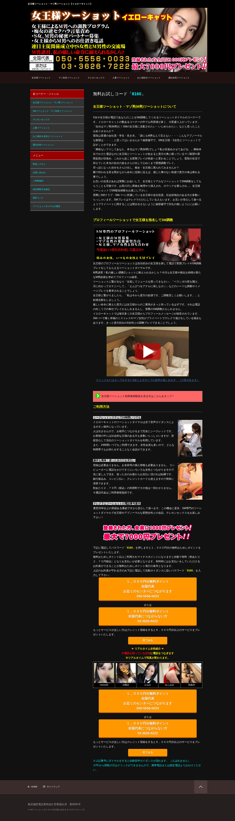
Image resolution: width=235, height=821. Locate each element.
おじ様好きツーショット (149, 78)
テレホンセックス (96, 78)
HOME (34, 786)
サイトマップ (53, 786)
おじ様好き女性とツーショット (48, 136)
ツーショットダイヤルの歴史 (46, 206)
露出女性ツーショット (179, 78)
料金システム (39, 164)
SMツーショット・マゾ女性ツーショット (52, 111)
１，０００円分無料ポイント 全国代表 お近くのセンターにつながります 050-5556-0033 (147, 589)
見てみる (147, 640)
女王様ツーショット (41, 78)
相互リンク (38, 198)
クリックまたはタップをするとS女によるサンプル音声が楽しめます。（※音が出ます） (148, 354)
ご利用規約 (38, 181)
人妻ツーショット (120, 78)
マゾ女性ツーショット (69, 78)
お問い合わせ (39, 172)
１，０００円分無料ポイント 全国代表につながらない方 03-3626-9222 (147, 616)
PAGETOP (200, 786)
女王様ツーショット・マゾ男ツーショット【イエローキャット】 (60, 4)
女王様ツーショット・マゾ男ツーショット (53, 102)
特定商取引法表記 (41, 189)
